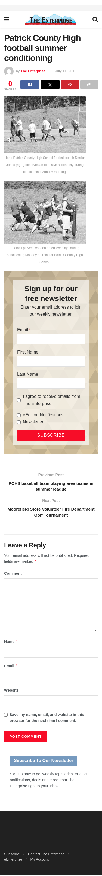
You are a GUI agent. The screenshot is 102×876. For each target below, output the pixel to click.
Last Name (27, 374)
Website (11, 691)
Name (11, 643)
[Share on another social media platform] (89, 84)
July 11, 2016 (65, 71)
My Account (39, 860)
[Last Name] (51, 383)
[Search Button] (95, 19)
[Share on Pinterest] (70, 84)
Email (22, 330)
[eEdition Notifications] (19, 415)
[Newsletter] (19, 422)
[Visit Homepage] (51, 19)
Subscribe (12, 855)
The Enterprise (33, 71)
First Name (27, 352)
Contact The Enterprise (46, 855)
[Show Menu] (6, 19)
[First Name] (51, 361)
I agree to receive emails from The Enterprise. (51, 400)
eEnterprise (13, 860)
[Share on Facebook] (29, 84)
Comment (14, 574)
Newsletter (33, 422)
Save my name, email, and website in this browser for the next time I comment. (47, 719)
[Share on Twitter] (50, 84)
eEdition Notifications (43, 415)
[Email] (51, 339)
